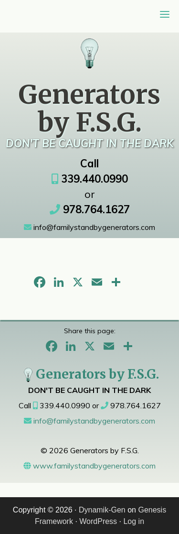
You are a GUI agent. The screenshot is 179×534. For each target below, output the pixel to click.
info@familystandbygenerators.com (89, 227)
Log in (133, 521)
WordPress (98, 521)
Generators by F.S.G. (90, 374)
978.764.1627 (90, 209)
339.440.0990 (90, 178)
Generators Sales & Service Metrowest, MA (90, 48)
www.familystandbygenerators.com (89, 465)
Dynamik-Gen (102, 510)
